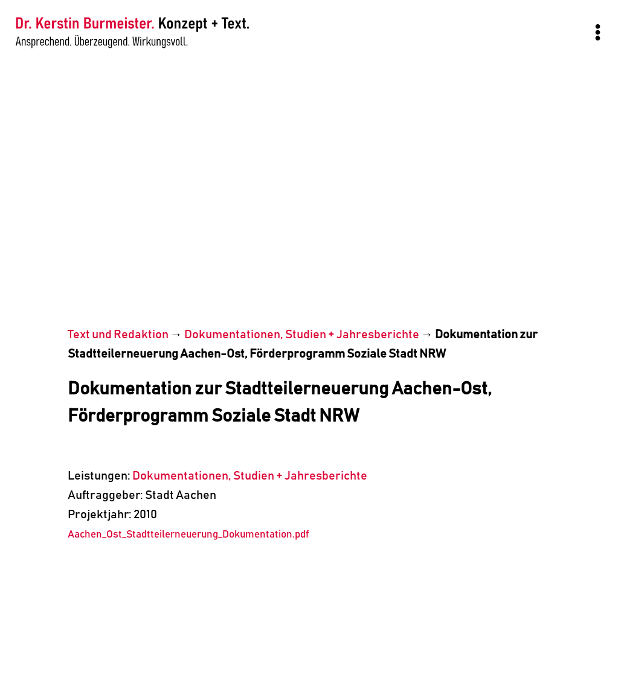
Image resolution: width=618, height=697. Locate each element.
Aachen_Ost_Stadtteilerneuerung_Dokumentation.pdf (188, 535)
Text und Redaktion (118, 335)
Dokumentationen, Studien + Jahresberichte (301, 335)
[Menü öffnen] (597, 32)
